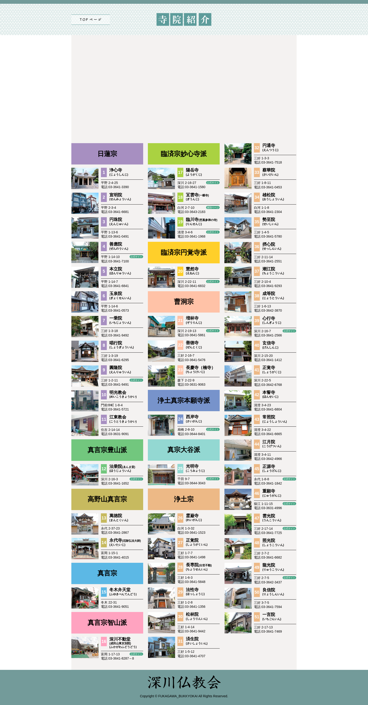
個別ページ (213, 207)
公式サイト (136, 256)
